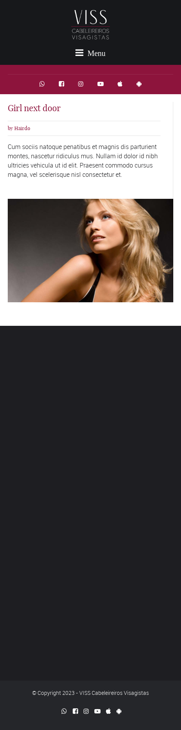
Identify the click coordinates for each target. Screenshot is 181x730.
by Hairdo (19, 128)
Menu (90, 53)
